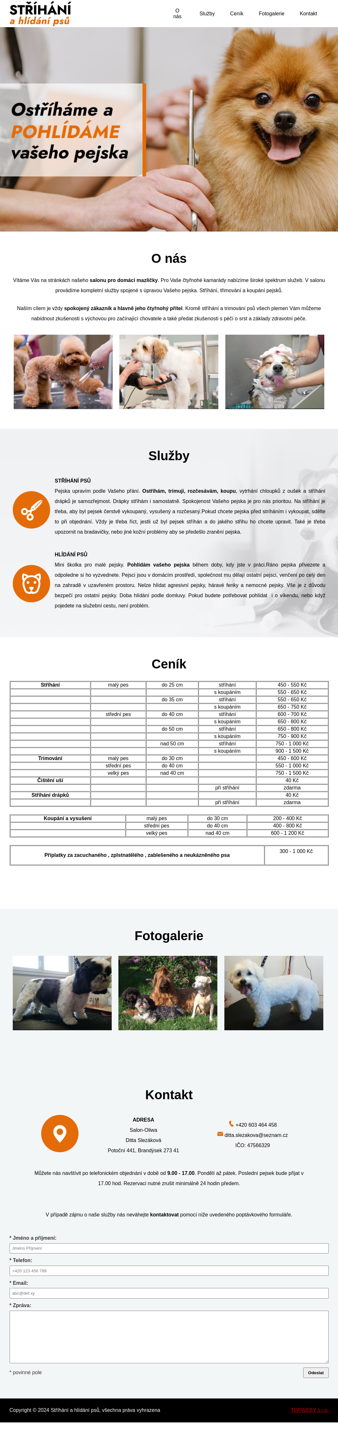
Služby (207, 13)
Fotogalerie (271, 13)
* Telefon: (169, 1267)
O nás (177, 13)
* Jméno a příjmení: (169, 1244)
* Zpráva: (169, 1338)
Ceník (237, 13)
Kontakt (308, 13)
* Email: (169, 1289)
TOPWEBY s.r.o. (310, 1419)
